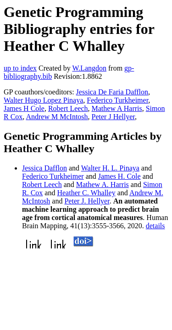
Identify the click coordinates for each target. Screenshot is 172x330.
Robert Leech (68, 108)
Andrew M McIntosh (57, 117)
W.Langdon (89, 68)
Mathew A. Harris (102, 184)
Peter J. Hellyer (86, 201)
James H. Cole (119, 176)
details (155, 226)
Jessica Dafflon (44, 168)
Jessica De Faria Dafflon (112, 92)
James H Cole (24, 108)
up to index (20, 68)
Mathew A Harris (117, 108)
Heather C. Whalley (86, 193)
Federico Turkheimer (117, 100)
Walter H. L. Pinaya (110, 168)
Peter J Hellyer (113, 117)
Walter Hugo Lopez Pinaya (43, 100)
